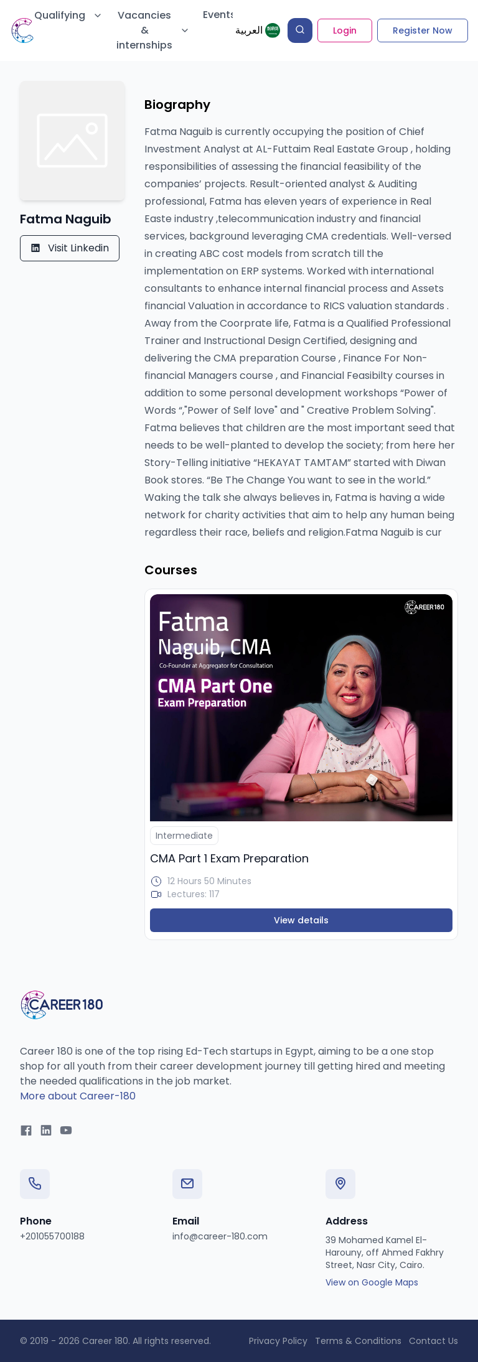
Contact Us (433, 1341)
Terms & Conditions (358, 1341)
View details (301, 920)
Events (219, 14)
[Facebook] (26, 1131)
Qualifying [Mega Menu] (68, 15)
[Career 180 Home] (61, 1005)
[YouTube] (66, 1131)
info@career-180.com (220, 1236)
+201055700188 (52, 1236)
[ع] (258, 30)
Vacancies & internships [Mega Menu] (153, 30)
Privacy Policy (278, 1341)
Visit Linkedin (69, 248)
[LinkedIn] (46, 1131)
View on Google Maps (372, 1282)
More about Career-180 (78, 1096)
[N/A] (301, 707)
